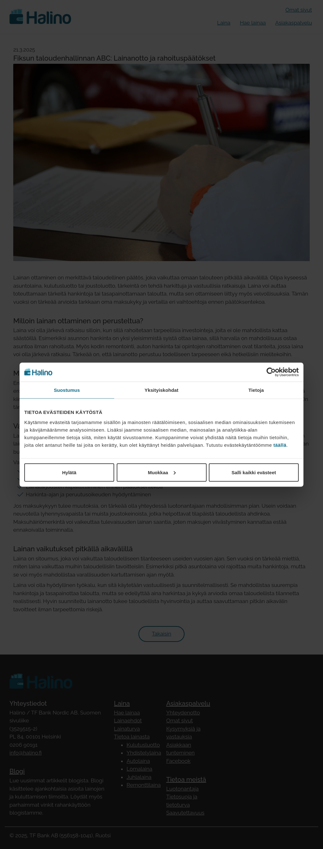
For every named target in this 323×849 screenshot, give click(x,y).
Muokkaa (162, 472)
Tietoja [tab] (256, 389)
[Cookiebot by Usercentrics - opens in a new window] (271, 372)
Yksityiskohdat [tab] (161, 389)
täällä (279, 444)
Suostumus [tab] (67, 389)
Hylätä (69, 472)
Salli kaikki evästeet (254, 472)
